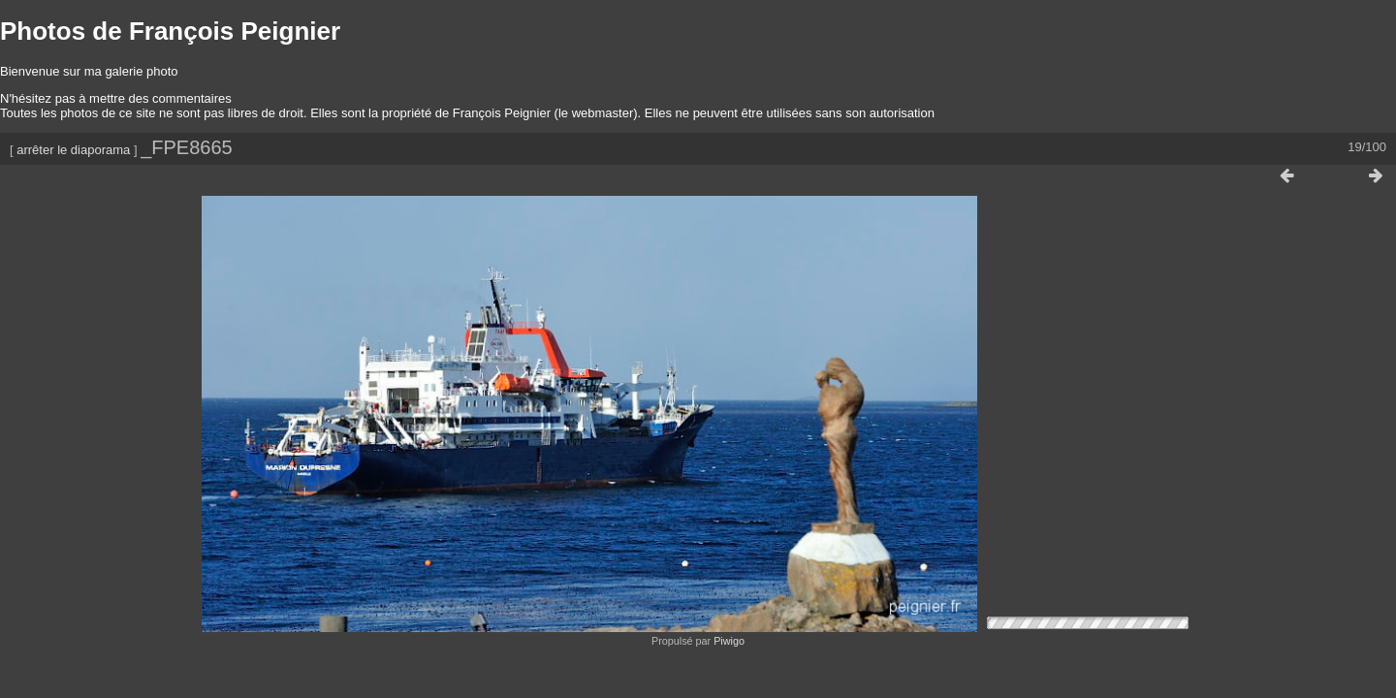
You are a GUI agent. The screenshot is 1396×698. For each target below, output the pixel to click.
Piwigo (729, 636)
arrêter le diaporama (73, 150)
